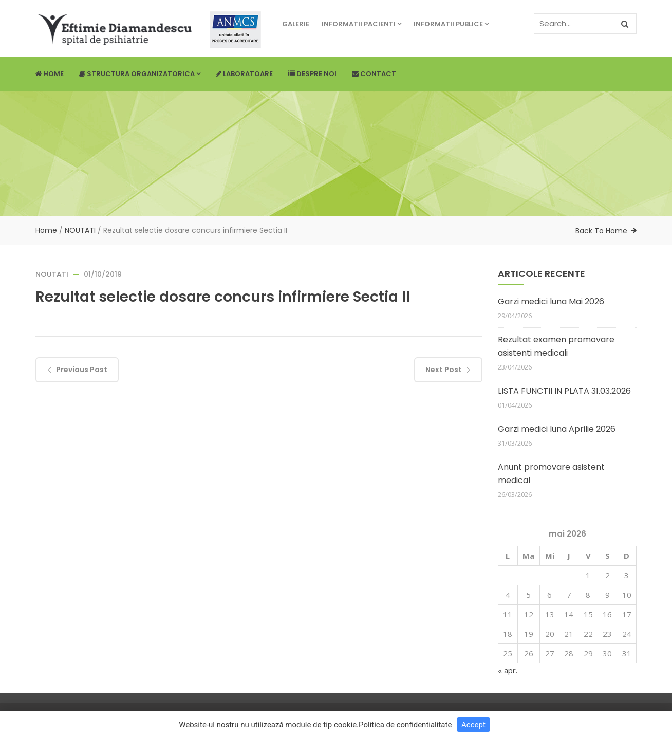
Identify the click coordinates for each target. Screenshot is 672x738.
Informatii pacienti (361, 24)
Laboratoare (244, 74)
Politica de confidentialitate (405, 724)
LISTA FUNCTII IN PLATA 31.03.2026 (564, 391)
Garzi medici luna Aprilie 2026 (556, 429)
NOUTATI (80, 230)
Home (49, 74)
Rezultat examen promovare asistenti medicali (556, 346)
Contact (374, 74)
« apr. (507, 670)
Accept (473, 724)
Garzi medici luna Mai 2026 (551, 301)
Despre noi (312, 74)
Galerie (295, 24)
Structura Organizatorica (139, 74)
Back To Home (601, 231)
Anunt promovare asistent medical (551, 473)
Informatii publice (451, 24)
